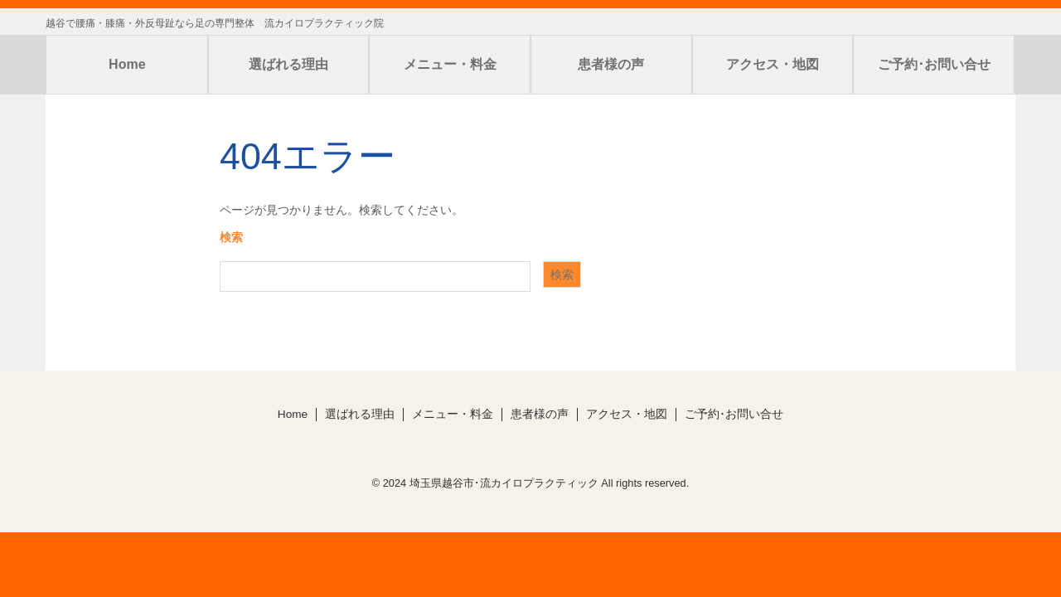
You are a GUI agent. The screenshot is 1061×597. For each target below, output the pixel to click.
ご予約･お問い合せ (934, 64)
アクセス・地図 (772, 64)
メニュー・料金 (450, 64)
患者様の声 (611, 64)
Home (127, 64)
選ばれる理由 (288, 64)
